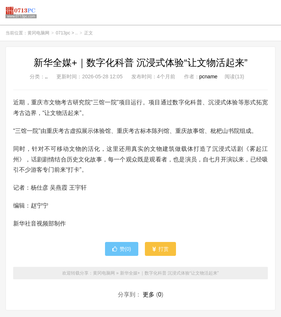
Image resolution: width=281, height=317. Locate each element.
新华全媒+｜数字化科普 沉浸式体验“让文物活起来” (141, 64)
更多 (148, 295)
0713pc (63, 34)
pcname (208, 78)
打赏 (160, 250)
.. (76, 34)
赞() (121, 250)
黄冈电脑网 (21, 13)
